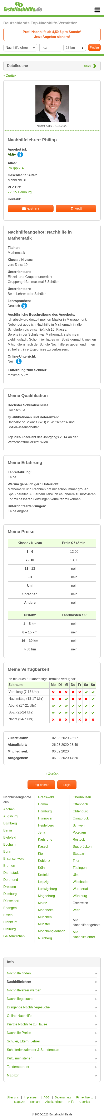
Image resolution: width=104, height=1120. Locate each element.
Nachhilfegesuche (20, 999)
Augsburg (10, 816)
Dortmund (10, 879)
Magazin (13, 1075)
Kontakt (35, 1101)
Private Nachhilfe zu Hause (27, 1024)
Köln (41, 867)
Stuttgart (79, 853)
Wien (76, 910)
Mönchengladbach (51, 931)
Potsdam (79, 832)
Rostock (79, 839)
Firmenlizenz (84, 1097)
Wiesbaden (81, 882)
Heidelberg (46, 825)
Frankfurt (10, 922)
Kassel (43, 846)
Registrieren (41, 784)
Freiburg (9, 929)
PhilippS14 (16, 168)
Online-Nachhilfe (19, 1016)
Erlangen (10, 908)
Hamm (43, 804)
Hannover (45, 818)
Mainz (42, 903)
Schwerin (79, 825)
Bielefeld (9, 837)
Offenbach (80, 804)
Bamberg (10, 823)
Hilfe (71, 1101)
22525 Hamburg (20, 192)
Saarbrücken (82, 846)
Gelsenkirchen (14, 936)
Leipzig (43, 882)
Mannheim (46, 910)
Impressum (31, 1097)
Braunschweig (13, 858)
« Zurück (9, 75)
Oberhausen (82, 797)
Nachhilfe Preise (19, 1033)
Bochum (9, 844)
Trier (76, 860)
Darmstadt (11, 872)
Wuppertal (80, 889)
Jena (41, 832)
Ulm (76, 875)
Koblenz (44, 860)
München (45, 917)
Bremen (9, 865)
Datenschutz (63, 1097)
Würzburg (80, 896)
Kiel (41, 853)
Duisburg (10, 894)
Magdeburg (46, 896)
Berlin (7, 830)
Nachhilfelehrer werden (24, 990)
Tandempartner (18, 1067)
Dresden (9, 887)
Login (66, 784)
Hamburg (45, 811)
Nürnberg (45, 938)
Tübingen (80, 867)
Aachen (9, 809)
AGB (47, 1097)
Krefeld (43, 875)
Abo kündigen (54, 1101)
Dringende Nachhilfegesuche (28, 1007)
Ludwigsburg (47, 889)
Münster (44, 924)
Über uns (13, 1097)
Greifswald (46, 797)
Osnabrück (81, 818)
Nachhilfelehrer (19, 982)
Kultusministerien (19, 1058)
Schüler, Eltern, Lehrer (23, 1041)
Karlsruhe (45, 839)
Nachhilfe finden (19, 973)
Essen (8, 915)
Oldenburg (80, 811)
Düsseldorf (11, 901)
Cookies (84, 1101)
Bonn (7, 851)
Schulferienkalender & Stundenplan (33, 1050)
